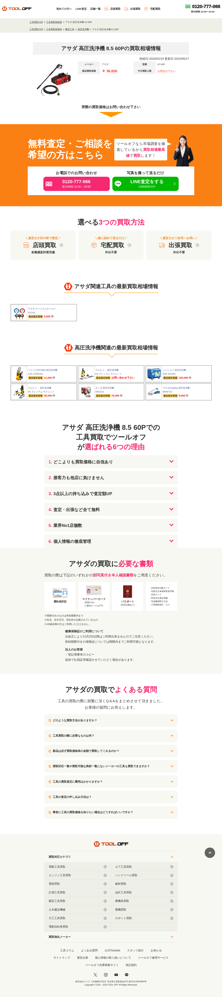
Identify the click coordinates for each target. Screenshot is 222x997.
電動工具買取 (78, 866)
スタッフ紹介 (135, 950)
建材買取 (144, 883)
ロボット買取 (144, 918)
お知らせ (156, 950)
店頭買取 (112, 9)
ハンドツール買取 (144, 875)
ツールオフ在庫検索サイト (102, 964)
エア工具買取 (144, 866)
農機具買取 (144, 901)
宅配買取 (152, 9)
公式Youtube (112, 950)
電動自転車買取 (78, 926)
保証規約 (131, 964)
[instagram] (106, 975)
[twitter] (95, 975)
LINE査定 (81, 8)
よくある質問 (89, 950)
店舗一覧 (95, 8)
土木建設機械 (78, 909)
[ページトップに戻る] (210, 853)
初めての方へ (64, 8)
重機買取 (144, 909)
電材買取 (78, 883)
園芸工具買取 (78, 901)
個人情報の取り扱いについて (113, 957)
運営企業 (82, 957)
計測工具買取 (78, 892)
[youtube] (116, 975)
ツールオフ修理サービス (153, 957)
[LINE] (126, 975)
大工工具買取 (78, 918)
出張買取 (132, 9)
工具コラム (67, 950)
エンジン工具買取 (78, 875)
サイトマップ (61, 957)
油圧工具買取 (144, 892)
